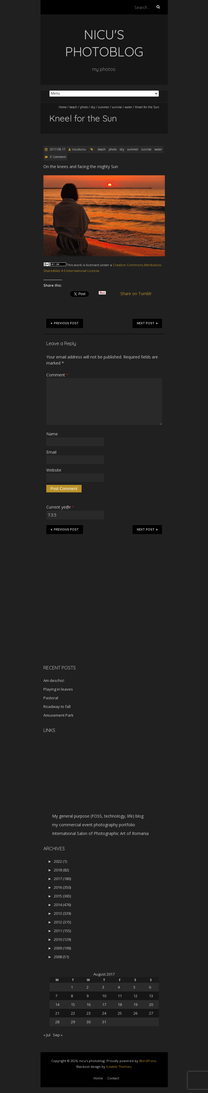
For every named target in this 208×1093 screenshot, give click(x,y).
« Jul (46, 1034)
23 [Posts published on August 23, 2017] (88, 1013)
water (128, 107)
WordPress (147, 1061)
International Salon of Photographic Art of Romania (100, 833)
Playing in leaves (58, 689)
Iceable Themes (118, 1066)
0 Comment (58, 157)
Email (51, 452)
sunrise (117, 107)
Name (52, 434)
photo (84, 107)
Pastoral (50, 697)
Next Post (147, 323)
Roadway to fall (57, 706)
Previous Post (65, 323)
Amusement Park (58, 715)
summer (103, 107)
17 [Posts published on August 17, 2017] (104, 1004)
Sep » (57, 1034)
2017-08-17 (57, 149)
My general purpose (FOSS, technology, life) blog (97, 816)
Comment (57, 375)
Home (63, 107)
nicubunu (79, 149)
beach (73, 107)
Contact (113, 1078)
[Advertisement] (79, 619)
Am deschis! (53, 680)
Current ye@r (60, 507)
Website (53, 470)
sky (93, 107)
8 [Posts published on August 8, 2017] (72, 995)
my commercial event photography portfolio (93, 824)
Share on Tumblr (138, 293)
